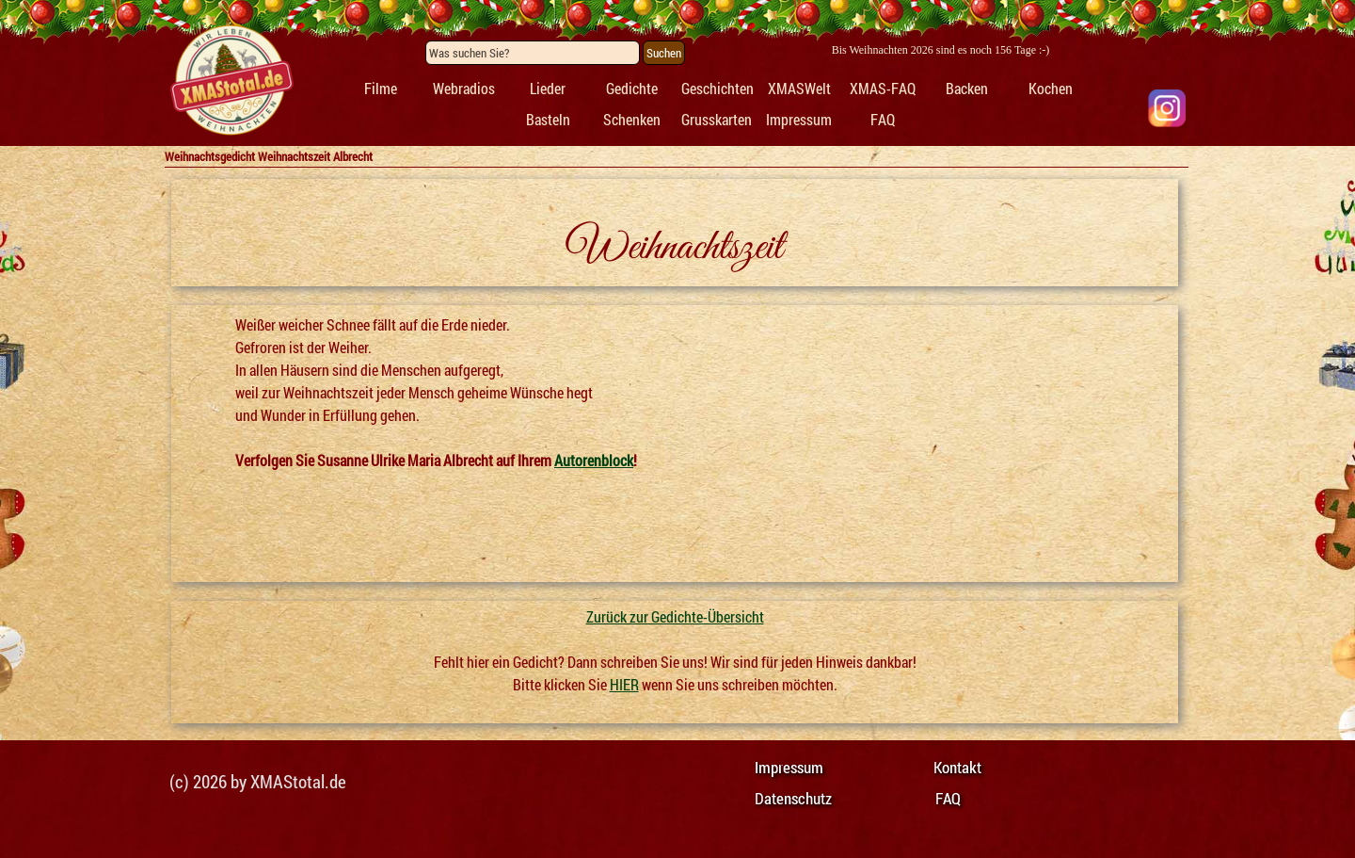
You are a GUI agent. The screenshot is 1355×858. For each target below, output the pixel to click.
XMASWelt (799, 88)
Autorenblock (593, 460)
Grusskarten (716, 119)
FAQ (882, 119)
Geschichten (717, 88)
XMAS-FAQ (883, 88)
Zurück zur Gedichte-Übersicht (675, 616)
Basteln (548, 119)
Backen (967, 88)
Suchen (663, 52)
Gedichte (632, 88)
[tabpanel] (230, 81)
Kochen (1050, 88)
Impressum (799, 119)
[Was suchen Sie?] (532, 52)
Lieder (548, 88)
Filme (380, 88)
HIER (624, 684)
